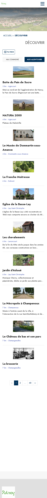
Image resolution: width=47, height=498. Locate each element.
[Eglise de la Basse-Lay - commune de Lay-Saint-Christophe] (23, 204)
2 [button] (20, 382)
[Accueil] (3, 3)
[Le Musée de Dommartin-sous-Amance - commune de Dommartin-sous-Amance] (23, 147)
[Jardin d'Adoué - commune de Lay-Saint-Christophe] (23, 270)
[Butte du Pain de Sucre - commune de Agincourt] (23, 82)
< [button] (12, 382)
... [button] (25, 382)
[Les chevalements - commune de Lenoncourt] (23, 237)
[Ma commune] (13, 59)
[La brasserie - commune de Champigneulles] (23, 364)
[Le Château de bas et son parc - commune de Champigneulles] (23, 336)
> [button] (35, 382)
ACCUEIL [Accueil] (7, 35)
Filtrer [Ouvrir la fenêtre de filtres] (9, 52)
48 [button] (30, 382)
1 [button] (16, 382)
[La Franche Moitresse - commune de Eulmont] (23, 177)
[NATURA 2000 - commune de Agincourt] (23, 115)
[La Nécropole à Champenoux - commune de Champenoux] (23, 303)
